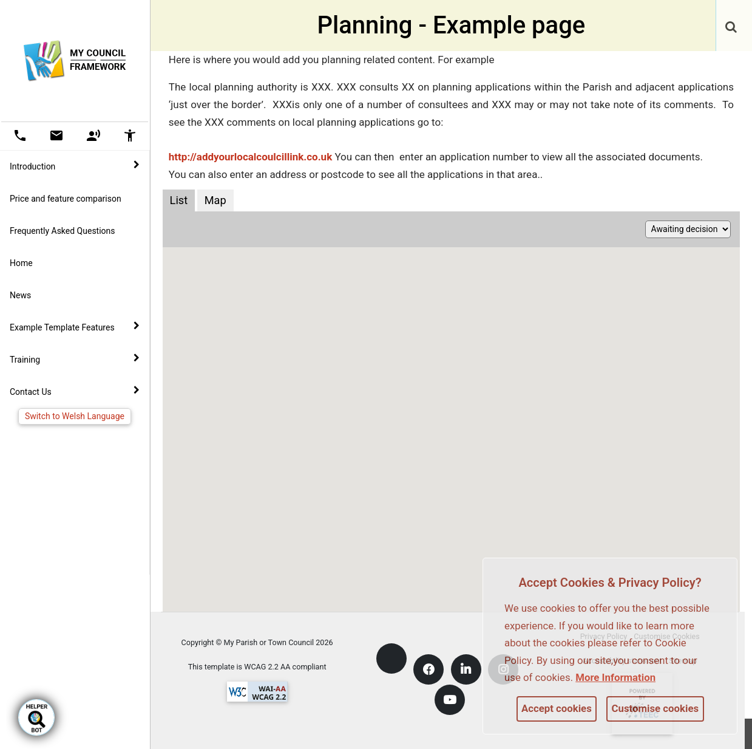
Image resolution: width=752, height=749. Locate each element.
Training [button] (75, 359)
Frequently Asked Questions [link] (62, 231)
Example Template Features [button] (75, 326)
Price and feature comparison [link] (65, 198)
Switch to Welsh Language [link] (74, 416)
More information (615, 677)
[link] (731, 21)
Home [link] (21, 263)
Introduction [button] (75, 165)
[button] (732, 28)
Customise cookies (655, 708)
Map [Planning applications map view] (215, 200)
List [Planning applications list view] (179, 200)
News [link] (20, 295)
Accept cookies (556, 708)
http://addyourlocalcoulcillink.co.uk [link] (252, 157)
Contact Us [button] (75, 391)
